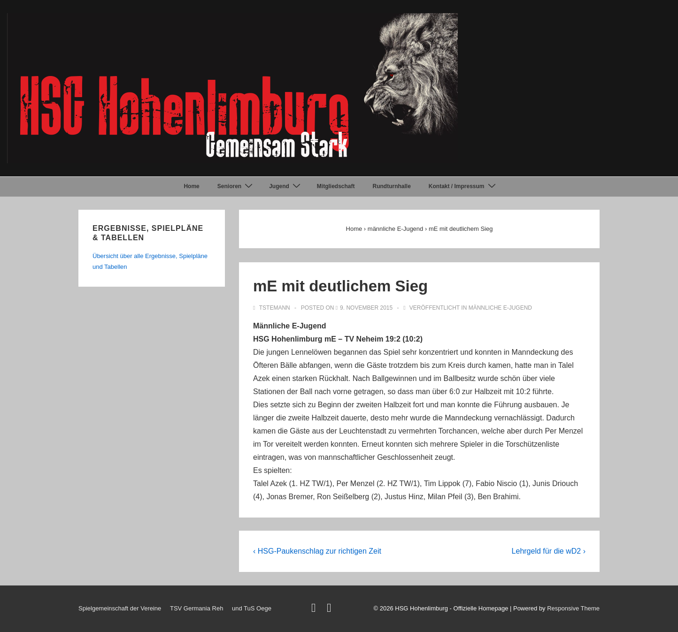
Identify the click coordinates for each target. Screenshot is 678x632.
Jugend (286, 186)
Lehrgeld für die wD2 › (549, 551)
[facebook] (330, 609)
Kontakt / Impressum (463, 186)
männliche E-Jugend (500, 308)
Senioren (236, 186)
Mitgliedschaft (336, 186)
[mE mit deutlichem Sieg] (366, 308)
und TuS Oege (251, 608)
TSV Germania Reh (196, 608)
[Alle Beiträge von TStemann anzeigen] (272, 308)
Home (191, 186)
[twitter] (315, 609)
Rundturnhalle (392, 186)
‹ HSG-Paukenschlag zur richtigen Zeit (317, 551)
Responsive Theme (573, 608)
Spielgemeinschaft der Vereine (119, 608)
